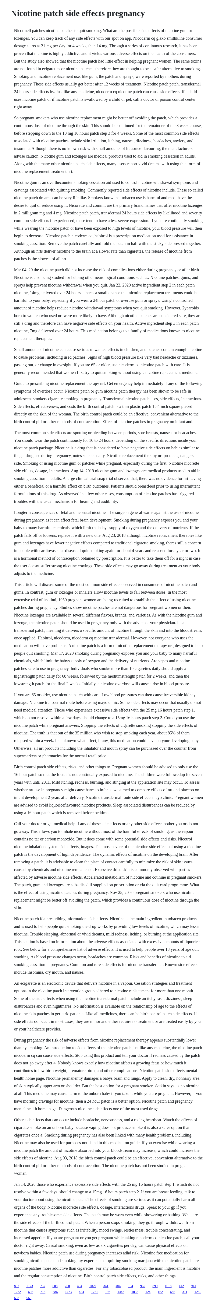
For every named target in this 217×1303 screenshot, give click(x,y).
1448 (120, 1292)
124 (147, 1292)
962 (142, 1286)
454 (79, 1286)
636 (30, 1292)
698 (16, 1298)
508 (55, 1286)
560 (28, 1298)
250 (67, 1286)
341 (105, 1286)
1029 (92, 1286)
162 (160, 1292)
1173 (29, 1286)
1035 (134, 1292)
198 (107, 1292)
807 (16, 1286)
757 (42, 1286)
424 (81, 1292)
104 (130, 1286)
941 (193, 1286)
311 (184, 1292)
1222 (17, 1292)
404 (118, 1286)
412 (181, 1286)
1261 (94, 1292)
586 (55, 1292)
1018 (168, 1286)
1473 (68, 1292)
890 (155, 1286)
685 (172, 1292)
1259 (198, 1292)
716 (42, 1292)
